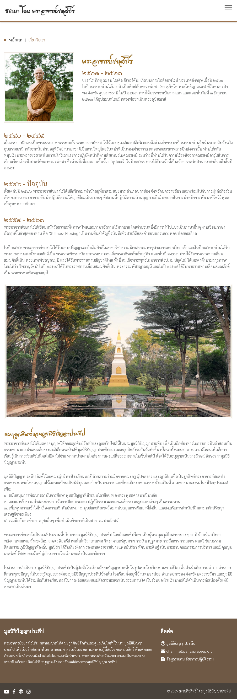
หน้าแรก (15, 39)
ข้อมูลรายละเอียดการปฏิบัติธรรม (190, 659)
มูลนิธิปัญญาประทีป (180, 643)
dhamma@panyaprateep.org (189, 651)
